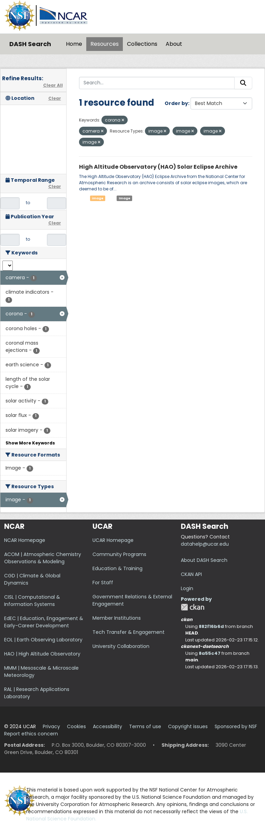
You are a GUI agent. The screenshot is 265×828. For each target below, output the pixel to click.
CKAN (192, 607)
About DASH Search (204, 560)
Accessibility (107, 726)
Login (187, 588)
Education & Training (117, 568)
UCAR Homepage (113, 540)
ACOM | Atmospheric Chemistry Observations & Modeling (42, 558)
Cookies (76, 726)
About (174, 44)
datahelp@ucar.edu (205, 544)
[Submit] (243, 83)
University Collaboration (120, 646)
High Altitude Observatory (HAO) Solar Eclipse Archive (158, 167)
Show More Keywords (30, 443)
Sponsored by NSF (236, 726)
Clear (54, 98)
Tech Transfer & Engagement (128, 632)
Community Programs (119, 554)
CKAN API (191, 574)
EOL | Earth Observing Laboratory (43, 639)
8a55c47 (209, 653)
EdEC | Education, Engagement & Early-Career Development (43, 622)
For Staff (102, 582)
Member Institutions (116, 618)
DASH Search (30, 44)
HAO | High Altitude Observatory (42, 653)
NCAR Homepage (24, 540)
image (98, 198)
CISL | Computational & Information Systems (32, 601)
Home (74, 44)
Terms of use (145, 726)
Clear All (53, 85)
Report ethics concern (31, 733)
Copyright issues (188, 726)
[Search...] (157, 83)
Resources (104, 44)
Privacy (51, 726)
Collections (142, 44)
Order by (176, 103)
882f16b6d (211, 626)
